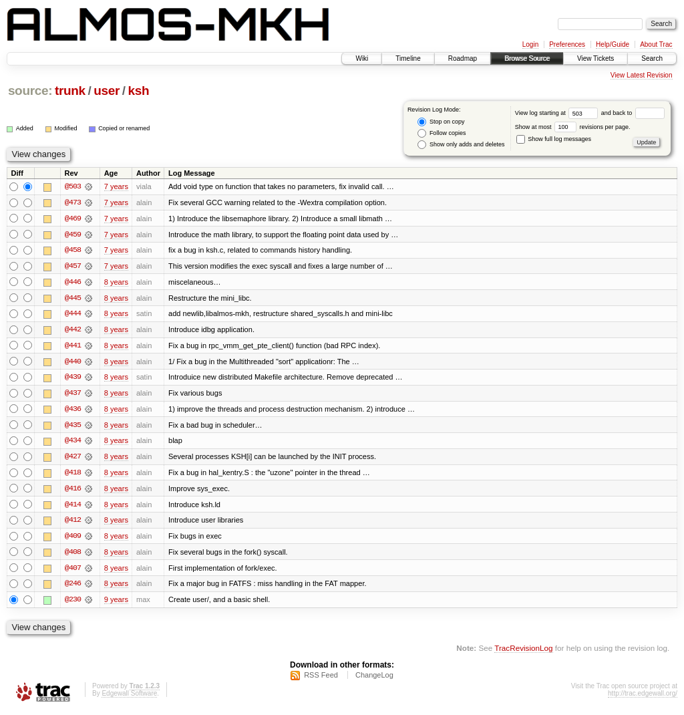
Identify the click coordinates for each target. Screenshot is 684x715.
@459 (73, 234)
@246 (73, 587)
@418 (73, 475)
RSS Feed (321, 679)
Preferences (567, 44)
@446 (73, 282)
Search (652, 58)
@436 (73, 411)
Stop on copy (440, 122)
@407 (73, 571)
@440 (73, 363)
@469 (73, 218)
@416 (73, 491)
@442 (73, 330)
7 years (116, 186)
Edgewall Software (129, 697)
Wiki (361, 58)
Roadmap (462, 58)
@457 (73, 266)
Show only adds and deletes (460, 144)
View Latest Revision (642, 75)
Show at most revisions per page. (573, 127)
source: (30, 91)
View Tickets (595, 58)
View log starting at (558, 113)
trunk (70, 91)
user (107, 91)
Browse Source (527, 58)
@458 (73, 250)
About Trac (656, 44)
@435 (73, 427)
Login (530, 44)
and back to (633, 113)
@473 (73, 202)
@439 (73, 379)
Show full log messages (553, 139)
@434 (73, 443)
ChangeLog (374, 679)
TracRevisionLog (523, 652)
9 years (116, 603)
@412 (73, 523)
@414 (73, 507)
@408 (73, 555)
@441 (73, 346)
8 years (116, 283)
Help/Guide (612, 44)
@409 (73, 539)
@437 (73, 395)
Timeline (407, 58)
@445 (73, 298)
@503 (73, 186)
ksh (139, 91)
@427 (73, 459)
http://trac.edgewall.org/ (642, 697)
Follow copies (441, 133)
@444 (73, 314)
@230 (73, 603)
